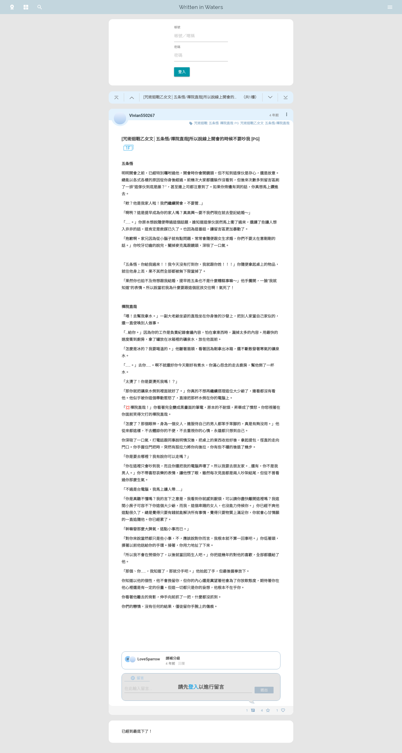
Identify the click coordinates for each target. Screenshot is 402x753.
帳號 (177, 27)
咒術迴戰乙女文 (252, 123)
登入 (182, 72)
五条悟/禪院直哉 (277, 123)
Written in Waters (201, 7)
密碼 (177, 47)
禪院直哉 (226, 123)
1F (126, 148)
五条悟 (214, 123)
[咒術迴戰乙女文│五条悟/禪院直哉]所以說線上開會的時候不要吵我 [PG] (191, 138)
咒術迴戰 (200, 123)
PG (237, 123)
